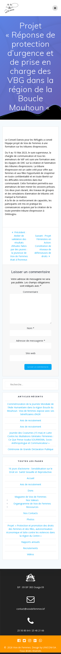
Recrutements (30, 548)
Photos (30, 519)
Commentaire (30, 291)
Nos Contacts (30, 513)
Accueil (30, 478)
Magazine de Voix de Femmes (30, 496)
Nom (30, 328)
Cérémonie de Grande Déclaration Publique (30, 449)
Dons (30, 490)
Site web (30, 353)
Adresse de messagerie (30, 340)
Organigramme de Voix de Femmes (32, 503)
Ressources (32, 507)
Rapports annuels (30, 542)
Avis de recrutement (30, 420)
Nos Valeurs (32, 500)
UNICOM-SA (49, 647)
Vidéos (30, 554)
